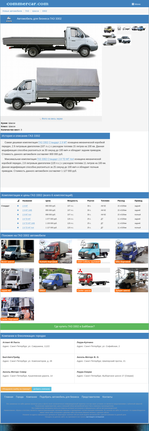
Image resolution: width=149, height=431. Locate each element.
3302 (44, 11)
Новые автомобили (12, 11)
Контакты (107, 397)
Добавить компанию (41, 389)
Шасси (35, 11)
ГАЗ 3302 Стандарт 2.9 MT (52, 142)
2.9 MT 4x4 (27, 215)
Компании (31, 397)
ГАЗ (27, 11)
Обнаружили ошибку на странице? (16, 389)
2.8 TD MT (27, 219)
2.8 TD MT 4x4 (28, 228)
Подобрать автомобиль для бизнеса (59, 397)
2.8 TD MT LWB (29, 223)
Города (20, 397)
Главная (8, 397)
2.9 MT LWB (27, 210)
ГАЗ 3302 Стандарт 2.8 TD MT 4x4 (55, 159)
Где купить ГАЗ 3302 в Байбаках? (74, 326)
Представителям (91, 397)
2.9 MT (25, 206)
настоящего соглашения (95, 417)
